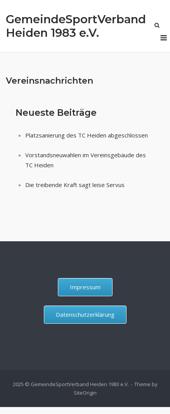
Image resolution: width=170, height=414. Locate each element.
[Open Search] (157, 25)
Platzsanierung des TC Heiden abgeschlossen (86, 135)
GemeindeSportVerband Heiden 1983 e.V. (76, 26)
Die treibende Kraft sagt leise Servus (75, 185)
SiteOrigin (85, 392)
